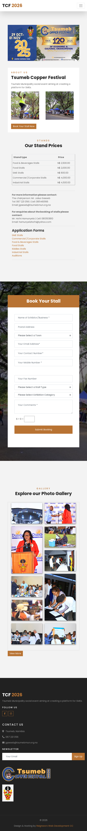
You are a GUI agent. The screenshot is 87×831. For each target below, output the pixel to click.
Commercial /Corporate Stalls (29, 238)
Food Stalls (18, 245)
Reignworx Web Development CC (54, 825)
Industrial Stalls (20, 252)
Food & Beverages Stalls (25, 242)
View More (15, 653)
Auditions (17, 255)
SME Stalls (17, 235)
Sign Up (78, 756)
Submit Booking (43, 429)
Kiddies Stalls (19, 248)
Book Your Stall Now (24, 126)
